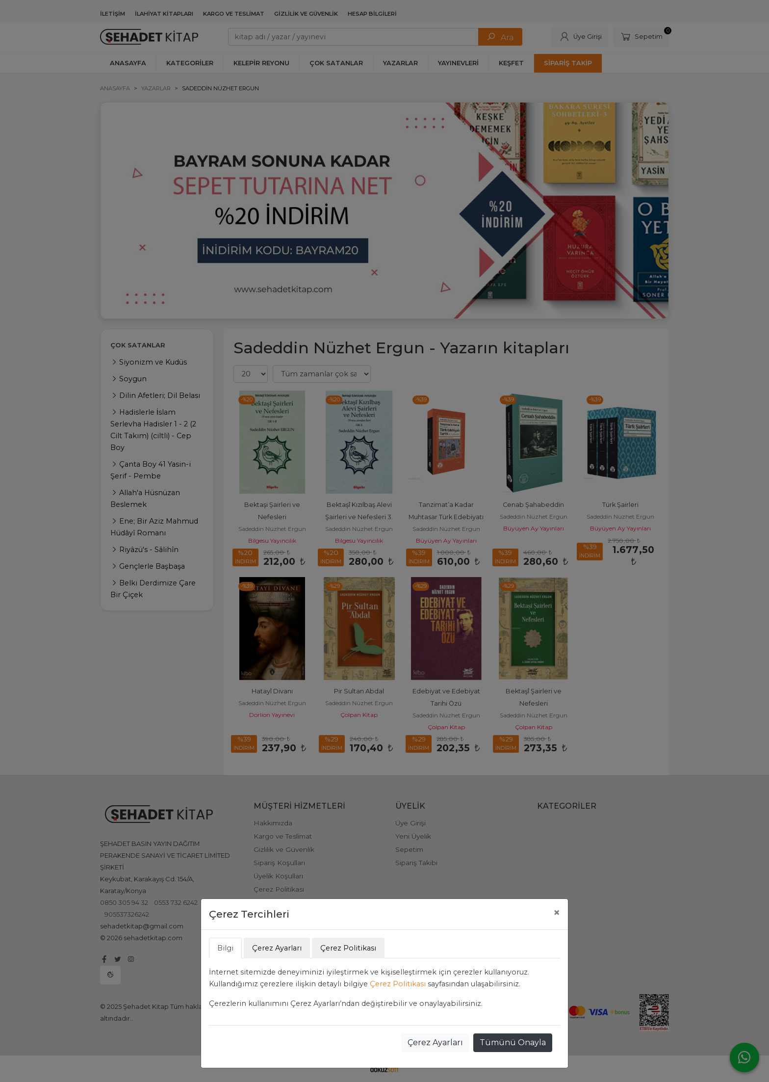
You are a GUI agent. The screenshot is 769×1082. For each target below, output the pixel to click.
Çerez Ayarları (435, 1042)
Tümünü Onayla (513, 1042)
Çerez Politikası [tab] (348, 948)
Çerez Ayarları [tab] (277, 948)
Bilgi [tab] (225, 948)
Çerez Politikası (398, 983)
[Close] (556, 912)
